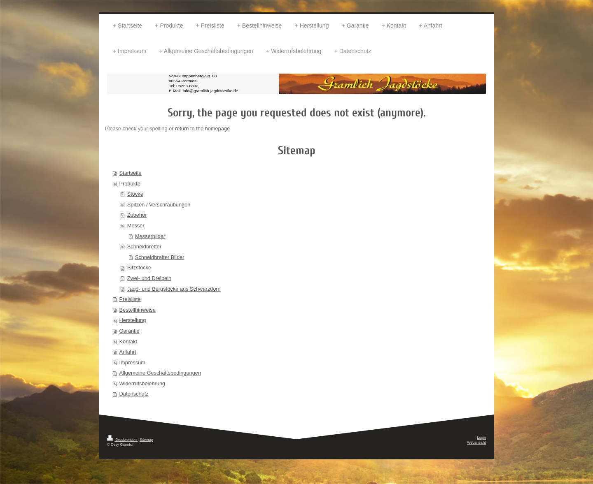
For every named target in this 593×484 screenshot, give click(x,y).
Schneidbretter (144, 246)
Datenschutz (134, 394)
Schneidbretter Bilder (159, 257)
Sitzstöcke (139, 267)
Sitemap (146, 440)
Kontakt (128, 341)
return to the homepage (202, 128)
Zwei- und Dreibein (149, 278)
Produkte (129, 184)
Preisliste (130, 299)
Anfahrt (127, 352)
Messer (136, 225)
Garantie (129, 331)
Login (481, 437)
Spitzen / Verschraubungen (159, 204)
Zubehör (137, 215)
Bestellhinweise (137, 310)
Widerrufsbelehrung (142, 383)
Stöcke (135, 194)
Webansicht (476, 442)
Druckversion (122, 440)
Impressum (132, 362)
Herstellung (132, 320)
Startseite (130, 173)
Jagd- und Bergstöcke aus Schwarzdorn (174, 289)
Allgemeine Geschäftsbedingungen (160, 373)
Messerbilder (150, 236)
